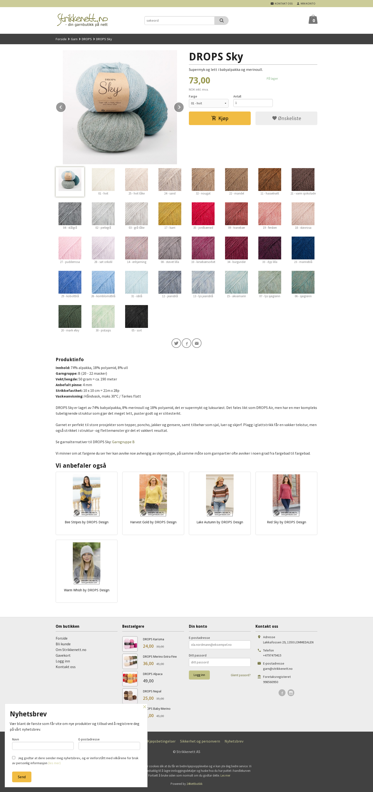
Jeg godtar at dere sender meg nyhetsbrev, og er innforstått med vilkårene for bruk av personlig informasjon (75, 760)
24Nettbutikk (194, 785)
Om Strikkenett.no (71, 650)
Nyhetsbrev (234, 742)
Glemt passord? (241, 676)
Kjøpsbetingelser (161, 742)
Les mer (225, 776)
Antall (237, 96)
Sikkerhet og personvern (200, 742)
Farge (193, 96)
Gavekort (63, 656)
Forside (61, 39)
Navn (43, 743)
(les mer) (54, 763)
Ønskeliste (286, 118)
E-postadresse (199, 639)
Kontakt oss (66, 667)
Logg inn (63, 662)
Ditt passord (197, 656)
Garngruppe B (123, 442)
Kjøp (219, 118)
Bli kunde (63, 644)
